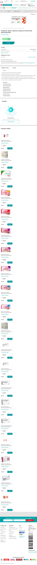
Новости (20, 527)
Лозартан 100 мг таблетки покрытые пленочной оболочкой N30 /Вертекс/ (6, 331)
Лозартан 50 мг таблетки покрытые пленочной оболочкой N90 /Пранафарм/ (6, 502)
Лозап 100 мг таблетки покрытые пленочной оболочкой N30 (6, 369)
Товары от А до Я (3, 538)
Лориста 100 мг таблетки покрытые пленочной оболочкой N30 (6, 293)
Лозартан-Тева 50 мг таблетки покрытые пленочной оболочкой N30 (6, 179)
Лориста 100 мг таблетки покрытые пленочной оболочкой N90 (6, 312)
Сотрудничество (3, 535)
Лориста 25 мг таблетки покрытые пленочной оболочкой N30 (6, 217)
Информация (17, 1)
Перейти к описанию (4, 52)
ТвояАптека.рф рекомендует (13, 8)
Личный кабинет (11, 531)
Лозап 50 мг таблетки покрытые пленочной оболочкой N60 (6, 388)
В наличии (14, 67)
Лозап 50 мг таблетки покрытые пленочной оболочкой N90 (6, 426)
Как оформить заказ (7, 1)
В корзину (9, 148)
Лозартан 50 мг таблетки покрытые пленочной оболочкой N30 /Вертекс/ (6, 141)
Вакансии (2, 533)
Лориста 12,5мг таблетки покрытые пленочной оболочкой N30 (6, 198)
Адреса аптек (12, 1)
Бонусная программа (32, 1)
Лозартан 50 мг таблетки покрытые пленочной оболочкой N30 (6, 445)
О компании (1, 1)
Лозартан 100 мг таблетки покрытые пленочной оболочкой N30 (6, 464)
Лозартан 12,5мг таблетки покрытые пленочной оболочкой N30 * (6, 483)
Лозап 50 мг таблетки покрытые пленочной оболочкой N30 (6, 350)
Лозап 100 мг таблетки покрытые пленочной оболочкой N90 (6, 407)
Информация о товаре (5, 67)
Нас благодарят (3, 531)
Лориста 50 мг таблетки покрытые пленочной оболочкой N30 (6, 236)
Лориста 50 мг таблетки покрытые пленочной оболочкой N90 (6, 274)
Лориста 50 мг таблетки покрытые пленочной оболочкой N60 (6, 255)
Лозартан (34, 50)
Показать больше (11, 121)
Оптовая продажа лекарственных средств (24, 1)
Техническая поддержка (13, 538)
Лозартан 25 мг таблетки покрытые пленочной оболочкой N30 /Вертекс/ (6, 160)
